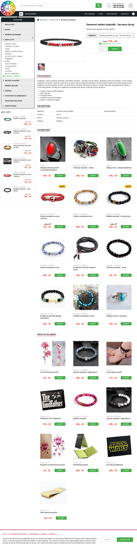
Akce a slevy (9, 24)
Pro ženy (8, 71)
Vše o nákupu (90, 14)
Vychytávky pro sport (13, 101)
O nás (101, 14)
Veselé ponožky (11, 64)
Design (7, 29)
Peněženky (9, 59)
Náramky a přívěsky (12, 76)
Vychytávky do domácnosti (15, 96)
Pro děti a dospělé (12, 81)
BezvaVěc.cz (44, 20)
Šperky (7, 61)
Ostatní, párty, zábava (13, 56)
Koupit (115, 49)
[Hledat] (99, 5)
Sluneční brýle (10, 66)
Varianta (92, 35)
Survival (8, 91)
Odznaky (8, 54)
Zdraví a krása (10, 106)
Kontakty (125, 14)
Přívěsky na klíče (11, 86)
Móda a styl (9, 40)
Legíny (7, 49)
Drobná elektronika (13, 35)
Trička (7, 69)
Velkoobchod (112, 14)
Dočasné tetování (12, 46)
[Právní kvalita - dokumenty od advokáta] (21, 535)
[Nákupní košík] (130, 5)
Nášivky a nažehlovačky (14, 51)
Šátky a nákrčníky (12, 74)
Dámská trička (10, 44)
